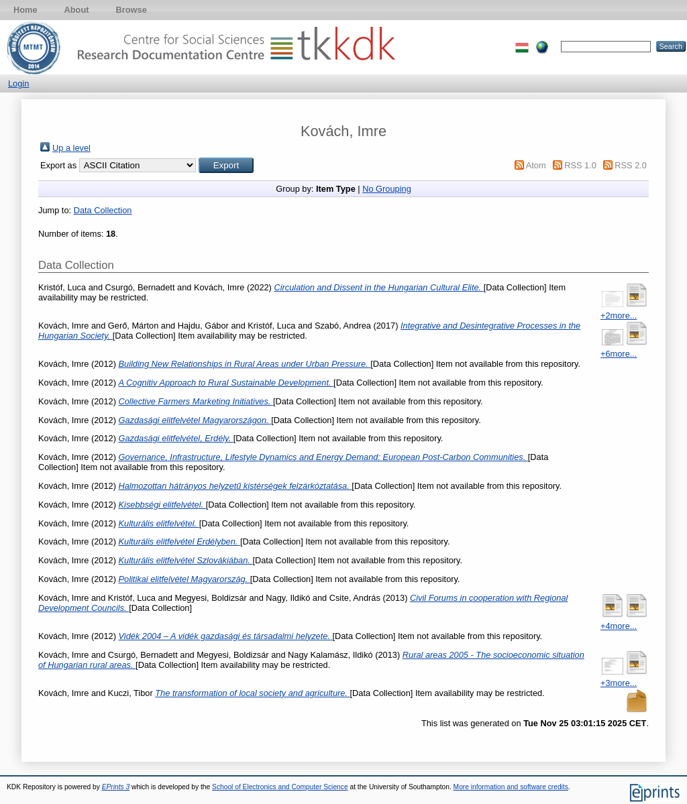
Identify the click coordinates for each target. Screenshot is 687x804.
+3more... (618, 683)
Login (18, 83)
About (76, 10)
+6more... (618, 354)
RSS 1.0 (580, 165)
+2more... (618, 315)
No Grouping (386, 189)
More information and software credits (511, 787)
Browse (131, 10)
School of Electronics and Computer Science (280, 787)
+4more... (618, 626)
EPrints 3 (116, 787)
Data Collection (103, 210)
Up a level (71, 148)
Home (25, 10)
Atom (536, 165)
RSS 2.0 (631, 165)
